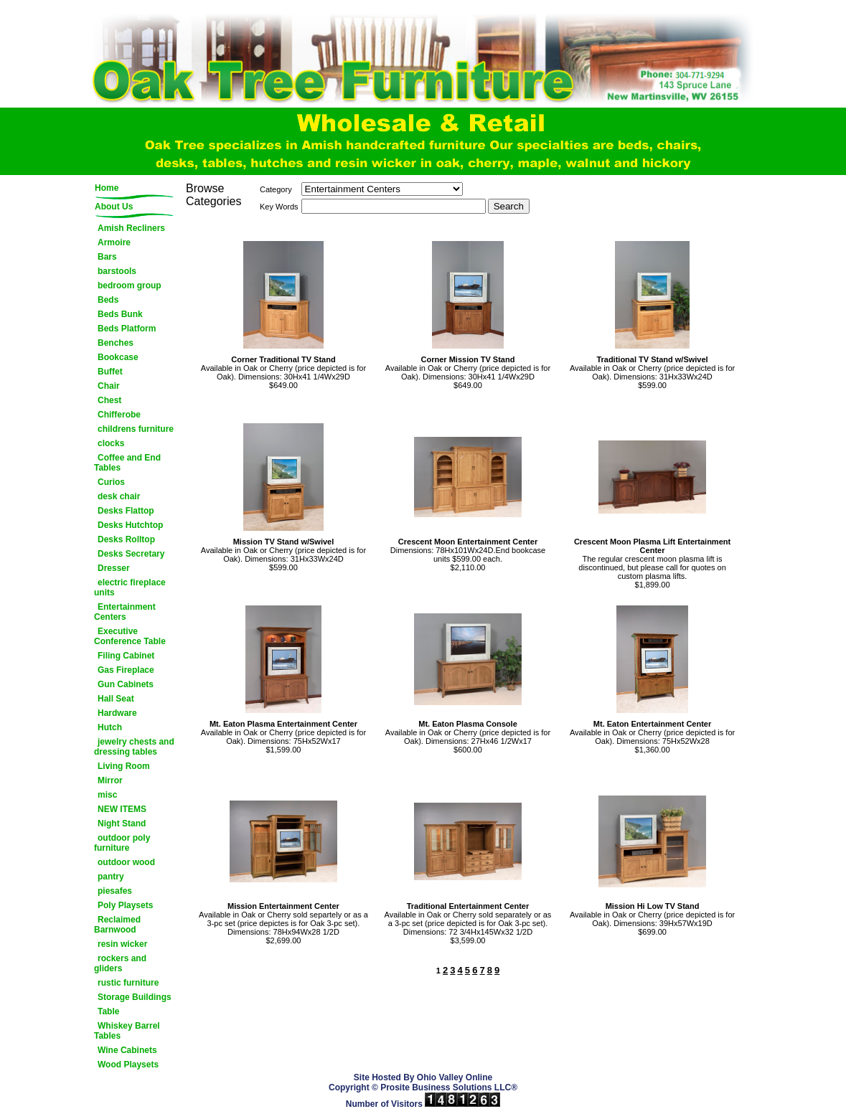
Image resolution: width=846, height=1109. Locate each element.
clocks (111, 443)
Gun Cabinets (126, 684)
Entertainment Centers (125, 612)
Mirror (110, 780)
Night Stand (122, 823)
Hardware (117, 713)
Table (108, 1011)
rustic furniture (128, 983)
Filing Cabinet (126, 656)
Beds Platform (127, 329)
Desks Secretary (131, 554)
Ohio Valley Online (454, 1077)
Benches (115, 343)
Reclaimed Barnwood (117, 925)
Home (106, 188)
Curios (111, 482)
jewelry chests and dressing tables (134, 747)
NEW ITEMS (122, 809)
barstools (117, 271)
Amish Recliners (131, 228)
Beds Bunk (120, 314)
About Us (114, 207)
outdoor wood (126, 862)
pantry (111, 877)
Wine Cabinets (127, 1050)
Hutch (110, 727)
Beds (108, 300)
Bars (107, 257)
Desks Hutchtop (130, 525)
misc (107, 795)
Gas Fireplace (126, 670)
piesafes (115, 891)
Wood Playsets (128, 1065)
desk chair (119, 496)
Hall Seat (116, 699)
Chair (109, 386)
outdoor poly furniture (122, 843)
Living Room (124, 766)
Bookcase (118, 357)
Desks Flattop (126, 511)
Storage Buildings (134, 997)
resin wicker (122, 944)
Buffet (110, 372)
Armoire (114, 242)
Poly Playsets (125, 905)
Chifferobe (119, 415)
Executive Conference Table (130, 636)
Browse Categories (213, 194)
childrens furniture (136, 429)
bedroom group (129, 285)
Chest (109, 400)
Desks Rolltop (126, 539)
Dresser (114, 568)
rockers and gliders (120, 963)
